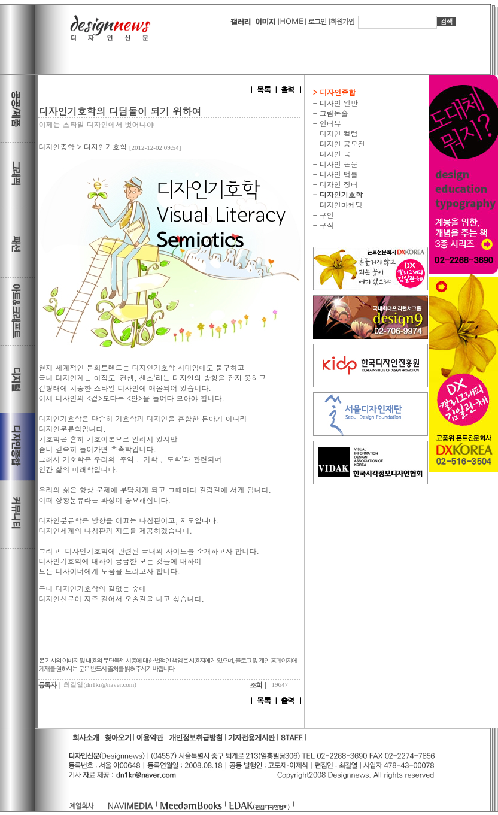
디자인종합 (56, 146)
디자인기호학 (105, 146)
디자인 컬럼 (337, 133)
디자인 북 (334, 154)
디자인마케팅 (340, 204)
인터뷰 (329, 123)
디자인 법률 (337, 174)
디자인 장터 (337, 184)
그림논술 (332, 113)
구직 (325, 225)
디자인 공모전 (341, 143)
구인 (325, 215)
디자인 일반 (337, 103)
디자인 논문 (337, 164)
